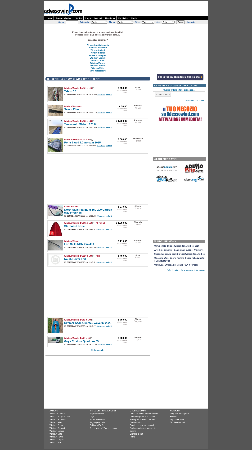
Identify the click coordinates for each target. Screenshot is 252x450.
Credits (133, 431)
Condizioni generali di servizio (142, 416)
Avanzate (191, 22)
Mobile (134, 18)
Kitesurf (173, 416)
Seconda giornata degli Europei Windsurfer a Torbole (179, 254)
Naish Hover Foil (75, 259)
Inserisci (98, 18)
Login (88, 18)
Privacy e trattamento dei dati (142, 419)
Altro (98, 256)
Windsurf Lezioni (98, 58)
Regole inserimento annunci (142, 425)
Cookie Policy (136, 422)
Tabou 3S (70, 91)
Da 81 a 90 (85, 338)
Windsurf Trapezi (98, 66)
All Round (100, 223)
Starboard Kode (74, 226)
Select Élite (71, 109)
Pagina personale (97, 422)
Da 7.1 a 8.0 (83, 139)
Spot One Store (162, 94)
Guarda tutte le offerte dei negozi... (179, 90)
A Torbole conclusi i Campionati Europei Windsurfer (179, 250)
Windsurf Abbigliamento (98, 45)
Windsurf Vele (97, 68)
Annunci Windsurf (64, 18)
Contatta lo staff (136, 434)
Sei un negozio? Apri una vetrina (103, 428)
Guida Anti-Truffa (97, 425)
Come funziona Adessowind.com (144, 414)
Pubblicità (123, 18)
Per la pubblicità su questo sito (143, 428)
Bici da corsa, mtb (177, 422)
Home (49, 18)
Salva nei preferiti (104, 94)
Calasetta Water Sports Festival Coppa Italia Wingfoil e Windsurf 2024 (179, 259)
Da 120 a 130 (86, 121)
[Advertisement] (149, 8)
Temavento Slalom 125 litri (81, 124)
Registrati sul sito (97, 414)
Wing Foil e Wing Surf (179, 414)
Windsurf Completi (97, 55)
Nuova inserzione (97, 419)
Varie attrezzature (98, 71)
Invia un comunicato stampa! (193, 270)
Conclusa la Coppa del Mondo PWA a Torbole (176, 265)
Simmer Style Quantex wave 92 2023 (87, 323)
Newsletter (110, 18)
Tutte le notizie (173, 270)
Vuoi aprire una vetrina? (195, 100)
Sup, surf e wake (177, 419)
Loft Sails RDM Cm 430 (79, 244)
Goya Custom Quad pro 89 (81, 341)
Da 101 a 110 (86, 88)
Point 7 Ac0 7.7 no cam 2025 (82, 142)
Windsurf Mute (97, 60)
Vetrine (79, 18)
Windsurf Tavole (97, 63)
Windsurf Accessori (98, 48)
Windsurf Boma (98, 53)
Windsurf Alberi (98, 50)
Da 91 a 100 (85, 320)
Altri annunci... (97, 350)
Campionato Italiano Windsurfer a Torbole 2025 (176, 246)
